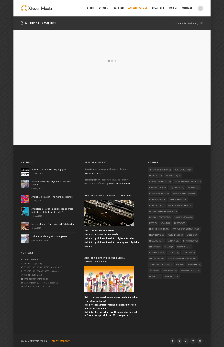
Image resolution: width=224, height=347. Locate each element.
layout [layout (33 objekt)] (165, 222)
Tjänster (118, 8)
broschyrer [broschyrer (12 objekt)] (173, 175)
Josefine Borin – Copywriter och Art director (53, 222)
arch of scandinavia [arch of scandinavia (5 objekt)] (160, 169)
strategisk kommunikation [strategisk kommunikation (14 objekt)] (182, 258)
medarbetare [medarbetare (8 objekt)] (156, 234)
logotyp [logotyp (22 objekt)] (179, 222)
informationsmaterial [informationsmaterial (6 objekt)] (179, 204)
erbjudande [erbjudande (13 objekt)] (176, 186)
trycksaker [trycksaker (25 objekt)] (194, 263)
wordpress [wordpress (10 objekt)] (172, 275)
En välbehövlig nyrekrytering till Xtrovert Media (51, 182)
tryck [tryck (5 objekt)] (179, 263)
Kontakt (187, 8)
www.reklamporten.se (120, 182)
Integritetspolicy (60, 339)
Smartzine (159, 8)
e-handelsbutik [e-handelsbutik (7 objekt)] (157, 186)
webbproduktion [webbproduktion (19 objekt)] (190, 269)
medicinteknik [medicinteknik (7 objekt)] (175, 234)
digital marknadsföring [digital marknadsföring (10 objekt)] (188, 181)
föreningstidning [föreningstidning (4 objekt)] (159, 192)
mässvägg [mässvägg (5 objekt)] (173, 240)
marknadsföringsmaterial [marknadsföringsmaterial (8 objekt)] (185, 228)
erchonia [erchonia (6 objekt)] (193, 186)
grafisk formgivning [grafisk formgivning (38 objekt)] (184, 192)
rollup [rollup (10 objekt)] (174, 252)
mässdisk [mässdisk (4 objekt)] (192, 234)
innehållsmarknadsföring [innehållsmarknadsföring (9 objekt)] (163, 210)
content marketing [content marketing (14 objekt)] (160, 181)
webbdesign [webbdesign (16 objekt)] (169, 269)
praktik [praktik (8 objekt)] (168, 246)
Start (91, 8)
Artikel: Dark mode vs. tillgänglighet (49, 168)
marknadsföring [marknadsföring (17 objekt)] (158, 228)
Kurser (173, 8)
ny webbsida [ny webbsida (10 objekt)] (190, 240)
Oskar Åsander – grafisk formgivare (49, 235)
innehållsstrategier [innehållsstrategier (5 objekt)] (159, 216)
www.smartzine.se (93, 171)
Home (178, 23)
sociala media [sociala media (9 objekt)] (156, 258)
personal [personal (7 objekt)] (154, 246)
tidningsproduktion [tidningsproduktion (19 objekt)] (160, 263)
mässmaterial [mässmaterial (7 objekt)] (156, 240)
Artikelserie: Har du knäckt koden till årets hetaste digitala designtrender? (52, 209)
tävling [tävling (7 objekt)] (153, 269)
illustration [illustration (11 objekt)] (156, 204)
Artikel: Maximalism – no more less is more (53, 195)
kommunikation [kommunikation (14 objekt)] (183, 216)
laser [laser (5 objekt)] (153, 222)
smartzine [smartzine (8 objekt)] (189, 252)
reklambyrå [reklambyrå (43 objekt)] (184, 246)
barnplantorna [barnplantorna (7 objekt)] (183, 169)
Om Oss (103, 8)
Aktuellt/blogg (138, 8)
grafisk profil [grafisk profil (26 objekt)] (178, 198)
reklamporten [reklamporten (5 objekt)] (157, 252)
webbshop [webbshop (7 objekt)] (155, 275)
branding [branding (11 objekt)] (155, 175)
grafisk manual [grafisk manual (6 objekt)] (157, 198)
